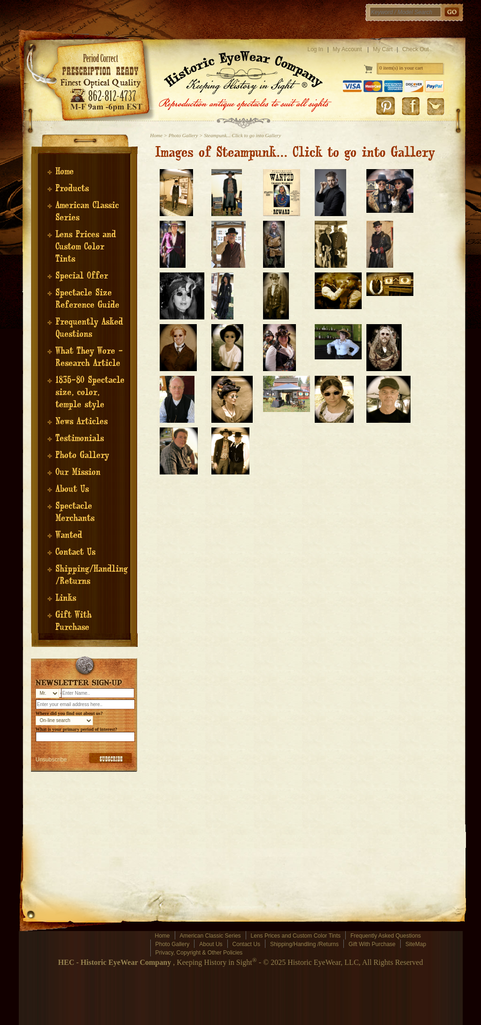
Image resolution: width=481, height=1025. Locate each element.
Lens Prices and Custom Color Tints (85, 246)
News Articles (81, 421)
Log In (315, 49)
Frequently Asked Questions (89, 328)
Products (72, 188)
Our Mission (78, 472)
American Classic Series (210, 935)
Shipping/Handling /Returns (304, 944)
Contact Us (75, 552)
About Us (72, 489)
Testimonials (79, 438)
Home (64, 171)
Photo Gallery (82, 455)
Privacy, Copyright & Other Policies (199, 952)
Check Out (415, 49)
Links (65, 598)
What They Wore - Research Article (89, 357)
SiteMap (415, 944)
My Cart (383, 49)
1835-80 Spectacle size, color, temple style (89, 392)
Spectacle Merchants (74, 512)
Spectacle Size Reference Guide (87, 299)
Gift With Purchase (73, 621)
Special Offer (81, 276)
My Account (347, 49)
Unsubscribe (51, 759)
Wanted (68, 535)
